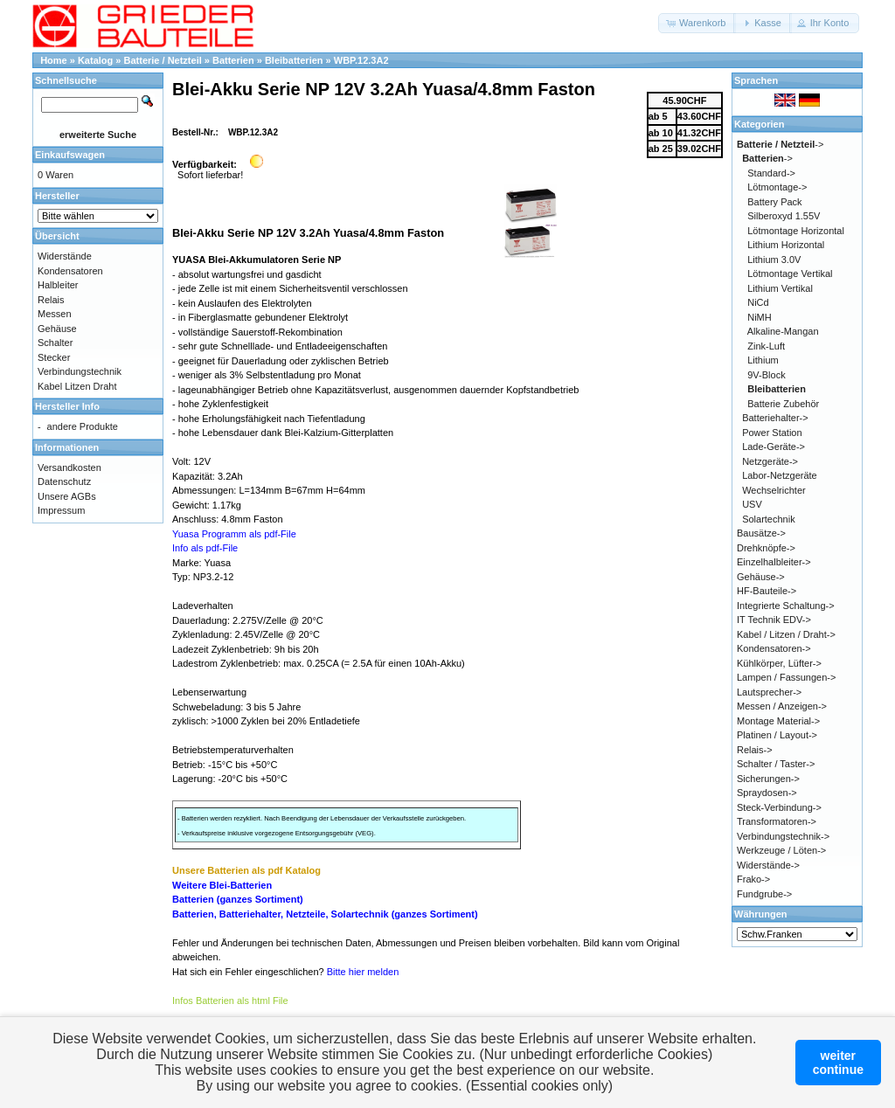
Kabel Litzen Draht (77, 386)
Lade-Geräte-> (773, 446)
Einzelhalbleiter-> (774, 562)
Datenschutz (64, 481)
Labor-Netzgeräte (779, 475)
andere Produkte (82, 426)
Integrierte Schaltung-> (786, 605)
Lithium (762, 360)
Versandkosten (69, 467)
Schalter (55, 342)
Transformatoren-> (776, 821)
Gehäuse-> (761, 576)
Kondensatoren (70, 271)
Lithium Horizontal (785, 244)
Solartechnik (768, 519)
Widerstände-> (768, 865)
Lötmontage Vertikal (789, 273)
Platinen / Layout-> (777, 735)
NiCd (757, 302)
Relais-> (755, 749)
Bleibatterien (294, 60)
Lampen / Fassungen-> (786, 677)
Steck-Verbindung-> (779, 807)
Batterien (233, 60)
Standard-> (771, 173)
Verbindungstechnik (79, 371)
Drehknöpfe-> (766, 548)
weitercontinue (838, 1063)
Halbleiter (58, 285)
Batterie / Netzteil (163, 60)
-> (780, 144)
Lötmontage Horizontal (795, 230)
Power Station (771, 432)
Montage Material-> (778, 721)
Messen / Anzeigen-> (782, 706)
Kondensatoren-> (774, 648)
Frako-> (753, 879)
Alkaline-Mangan (783, 331)
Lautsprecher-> (769, 692)
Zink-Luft (766, 346)
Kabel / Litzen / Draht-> (786, 634)
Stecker (54, 357)
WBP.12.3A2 (361, 60)
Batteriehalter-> (775, 417)
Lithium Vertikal (780, 288)
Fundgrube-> (764, 894)
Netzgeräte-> (770, 461)
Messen (55, 313)
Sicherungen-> (768, 778)
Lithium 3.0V (774, 259)
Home (53, 60)
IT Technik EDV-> (774, 619)
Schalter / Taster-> (776, 763)
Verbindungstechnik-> (783, 836)
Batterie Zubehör (783, 403)
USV (752, 504)
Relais (51, 299)
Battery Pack (774, 202)
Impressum (61, 510)
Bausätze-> (761, 533)
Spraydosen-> (767, 792)
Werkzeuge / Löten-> (781, 850)
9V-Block (766, 375)
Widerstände (65, 256)
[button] (697, 23)
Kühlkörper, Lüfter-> (779, 663)
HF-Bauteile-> (766, 590)
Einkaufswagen (70, 154)
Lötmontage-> (777, 187)
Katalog (95, 60)
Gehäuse (57, 328)
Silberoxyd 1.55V (783, 216)
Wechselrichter (774, 490)
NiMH (759, 317)
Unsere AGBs (67, 496)
